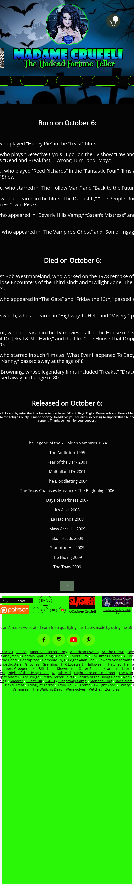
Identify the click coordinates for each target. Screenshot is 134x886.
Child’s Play (78, 656)
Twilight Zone (105, 685)
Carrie (61, 656)
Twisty (124, 685)
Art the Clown (113, 651)
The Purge (31, 677)
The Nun (126, 672)
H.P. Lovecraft (72, 664)
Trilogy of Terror (40, 685)
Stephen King (101, 681)
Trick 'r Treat (13, 685)
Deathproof (29, 660)
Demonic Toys (53, 660)
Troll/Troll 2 (66, 685)
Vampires (20, 689)
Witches (95, 689)
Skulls (50, 681)
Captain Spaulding (37, 656)
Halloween (95, 664)
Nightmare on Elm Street (94, 672)
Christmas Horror (106, 656)
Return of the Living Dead (98, 677)
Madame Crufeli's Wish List (117, 611)
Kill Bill (38, 668)
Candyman (10, 656)
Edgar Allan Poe (81, 660)
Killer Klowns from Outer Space (73, 668)
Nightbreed (61, 672)
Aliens (21, 651)
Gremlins (50, 664)
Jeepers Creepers (15, 668)
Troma (85, 685)
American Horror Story (48, 651)
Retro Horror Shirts (58, 677)
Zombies (112, 689)
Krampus (111, 668)
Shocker (16, 681)
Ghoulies (32, 664)
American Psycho (84, 651)
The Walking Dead (48, 689)
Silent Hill (34, 681)
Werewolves (76, 689)
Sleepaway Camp (72, 681)
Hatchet (115, 664)
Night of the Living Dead (28, 672)
